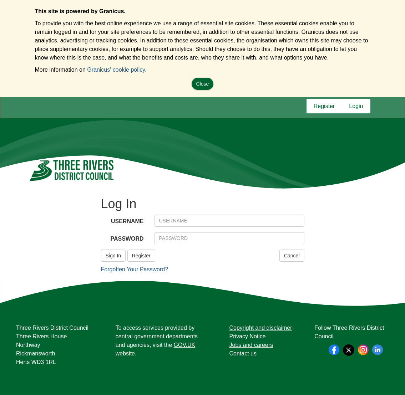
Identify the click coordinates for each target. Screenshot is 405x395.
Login (356, 108)
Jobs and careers (251, 345)
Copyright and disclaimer (260, 328)
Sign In (113, 255)
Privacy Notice (247, 336)
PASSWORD (126, 239)
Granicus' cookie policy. (116, 70)
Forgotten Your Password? (134, 269)
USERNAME (127, 221)
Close (202, 84)
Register (324, 108)
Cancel (292, 255)
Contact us (243, 353)
